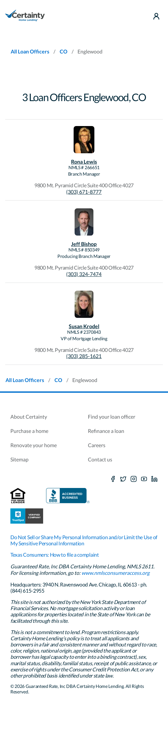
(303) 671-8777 (84, 192)
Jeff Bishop (84, 244)
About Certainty (28, 416)
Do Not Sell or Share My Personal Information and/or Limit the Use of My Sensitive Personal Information (83, 540)
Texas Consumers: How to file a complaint (54, 554)
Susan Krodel (84, 326)
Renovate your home (33, 445)
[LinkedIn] (154, 479)
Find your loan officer (111, 416)
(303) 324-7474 (84, 274)
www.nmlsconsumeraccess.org (115, 573)
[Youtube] (144, 479)
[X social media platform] (123, 479)
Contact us (100, 459)
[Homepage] (25, 16)
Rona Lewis (84, 161)
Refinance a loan (106, 431)
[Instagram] (133, 479)
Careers (96, 445)
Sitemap (19, 459)
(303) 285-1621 (84, 356)
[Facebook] (113, 479)
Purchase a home (29, 431)
